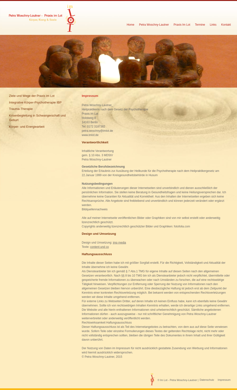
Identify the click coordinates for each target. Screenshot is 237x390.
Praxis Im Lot (182, 24)
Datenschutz (207, 379)
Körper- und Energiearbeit (27, 126)
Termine (200, 24)
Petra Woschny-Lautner (154, 24)
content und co (99, 247)
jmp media (119, 242)
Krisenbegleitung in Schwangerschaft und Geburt (37, 118)
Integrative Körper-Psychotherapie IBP (35, 102)
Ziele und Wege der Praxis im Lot (32, 96)
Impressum (224, 379)
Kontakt (226, 24)
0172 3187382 (96, 126)
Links (213, 24)
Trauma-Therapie (21, 109)
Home (130, 24)
